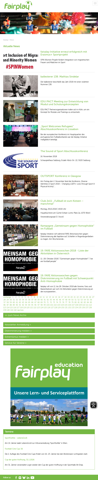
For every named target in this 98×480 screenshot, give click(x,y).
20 (71, 297)
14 (53, 297)
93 (26, 305)
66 (32, 302)
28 (4, 300)
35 (26, 300)
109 (80, 305)
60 (14, 302)
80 (75, 302)
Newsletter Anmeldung (17, 324)
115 (11, 308)
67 (35, 302)
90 (17, 305)
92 (23, 305)
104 (62, 305)
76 (63, 302)
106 (69, 305)
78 (69, 302)
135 (79, 308)
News (12, 40)
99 (45, 305)
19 (68, 297)
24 (84, 297)
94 (29, 305)
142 (15, 310)
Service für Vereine (14, 343)
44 (54, 300)
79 (72, 302)
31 (14, 300)
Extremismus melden (16, 336)
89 (14, 305)
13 (50, 297)
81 (79, 302)
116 (14, 308)
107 (73, 305)
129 (59, 308)
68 (38, 302)
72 (51, 302)
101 (51, 305)
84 (88, 302)
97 (38, 305)
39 (38, 300)
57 (5, 302)
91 (20, 305)
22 (78, 297)
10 (41, 297)
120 (28, 308)
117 (18, 308)
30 (11, 300)
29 (8, 300)
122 (34, 308)
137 (86, 308)
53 (82, 300)
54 (85, 300)
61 (17, 302)
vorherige (7, 297)
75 (60, 302)
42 (48, 300)
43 (51, 300)
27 (93, 297)
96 (35, 305)
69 (42, 302)
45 (57, 300)
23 (81, 297)
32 (17, 300)
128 (55, 308)
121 (31, 308)
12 (47, 297)
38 (35, 300)
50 (72, 300)
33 (20, 300)
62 (20, 302)
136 (83, 308)
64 (26, 302)
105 (66, 305)
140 (8, 310)
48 (66, 300)
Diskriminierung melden (17, 330)
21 (75, 297)
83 (85, 302)
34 (23, 300)
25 (87, 297)
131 (66, 308)
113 (4, 308)
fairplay (5, 40)
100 (48, 305)
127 (52, 308)
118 (21, 308)
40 (42, 300)
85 (91, 302)
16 (59, 297)
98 (42, 305)
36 (29, 300)
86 (4, 305)
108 (76, 305)
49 (69, 300)
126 (48, 308)
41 (45, 300)
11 (44, 297)
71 (48, 302)
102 (55, 305)
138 (90, 308)
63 (23, 302)
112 (90, 305)
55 (88, 300)
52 (79, 300)
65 (29, 302)
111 (87, 305)
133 (73, 308)
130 (62, 308)
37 (32, 300)
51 (76, 300)
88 (11, 305)
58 (8, 302)
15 (56, 297)
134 (76, 308)
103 (58, 305)
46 (60, 300)
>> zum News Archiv (15, 315)
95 (32, 305)
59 (11, 302)
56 (91, 300)
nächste (20, 310)
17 (62, 297)
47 (63, 300)
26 (90, 297)
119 (24, 308)
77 (66, 302)
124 (41, 308)
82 (82, 302)
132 (69, 308)
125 (45, 308)
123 (38, 308)
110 (83, 305)
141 (11, 310)
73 (54, 302)
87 (8, 305)
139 (4, 310)
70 (45, 302)
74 (57, 302)
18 (65, 297)
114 (8, 308)
